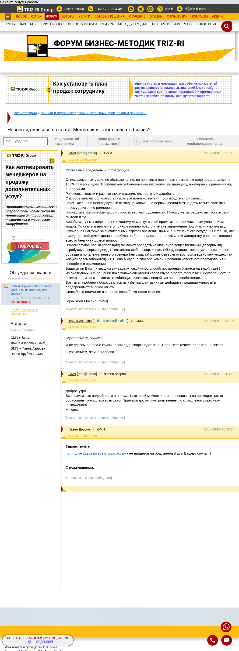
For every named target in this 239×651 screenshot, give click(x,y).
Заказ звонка (74, 9)
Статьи (36, 16)
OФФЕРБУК (207, 24)
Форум (51, 16)
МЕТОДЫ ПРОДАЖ (133, 24)
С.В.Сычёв (50, 647)
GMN (72, 153)
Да (30, 642)
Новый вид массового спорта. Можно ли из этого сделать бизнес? (31, 289)
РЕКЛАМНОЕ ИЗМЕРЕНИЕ (173, 24)
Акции (217, 16)
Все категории (25, 113)
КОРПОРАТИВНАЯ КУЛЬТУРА (91, 24)
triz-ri (169, 9)
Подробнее (44, 642)
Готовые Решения (110, 16)
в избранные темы (158, 141)
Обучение (137, 16)
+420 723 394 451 (110, 9)
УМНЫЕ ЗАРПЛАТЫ (21, 24)
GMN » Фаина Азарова (28, 348)
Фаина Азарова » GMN (28, 343)
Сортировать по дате (41, 278)
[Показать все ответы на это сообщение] (94, 309)
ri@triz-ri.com (195, 9)
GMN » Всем (20, 338)
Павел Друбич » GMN (27, 354)
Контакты (200, 16)
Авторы (68, 16)
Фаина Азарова (80, 321)
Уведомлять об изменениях (67, 141)
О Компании (177, 16)
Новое (21, 16)
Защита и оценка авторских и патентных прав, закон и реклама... (94, 113)
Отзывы (156, 16)
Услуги (84, 16)
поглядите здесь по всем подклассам (96, 453)
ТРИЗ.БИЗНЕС (52, 24)
